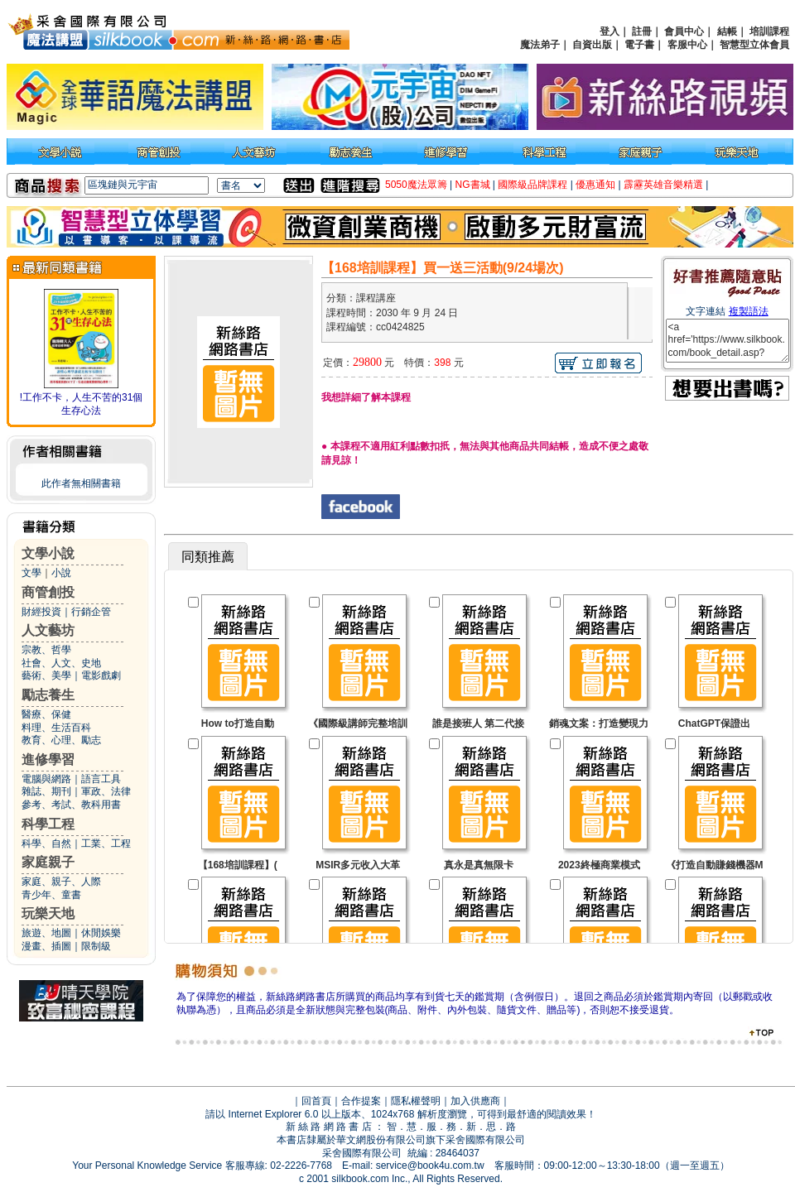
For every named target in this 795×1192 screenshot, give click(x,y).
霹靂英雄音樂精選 (663, 184)
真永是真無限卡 (478, 865)
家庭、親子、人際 (61, 881)
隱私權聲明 (416, 1101)
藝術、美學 (46, 675)
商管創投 (48, 592)
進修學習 (48, 759)
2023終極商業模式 (599, 865)
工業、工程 (106, 843)
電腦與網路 (46, 779)
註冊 (642, 31)
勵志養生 (48, 695)
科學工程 (48, 824)
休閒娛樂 (101, 933)
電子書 (639, 44)
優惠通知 (595, 184)
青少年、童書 (51, 895)
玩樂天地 (48, 913)
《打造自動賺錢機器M (715, 865)
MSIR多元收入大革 (358, 865)
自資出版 (592, 44)
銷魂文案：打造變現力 (598, 723)
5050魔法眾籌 (416, 184)
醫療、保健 (46, 714)
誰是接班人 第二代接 (478, 723)
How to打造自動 (237, 723)
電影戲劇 (101, 675)
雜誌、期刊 (46, 791)
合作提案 (361, 1101)
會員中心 (684, 31)
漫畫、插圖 (46, 946)
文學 (31, 573)
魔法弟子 (540, 44)
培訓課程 (769, 31)
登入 (609, 31)
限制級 (96, 946)
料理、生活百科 (56, 727)
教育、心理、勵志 (61, 740)
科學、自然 (46, 843)
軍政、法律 (106, 791)
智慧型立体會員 (754, 44)
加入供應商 (475, 1101)
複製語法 (748, 311)
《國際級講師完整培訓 (357, 723)
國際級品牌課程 (532, 184)
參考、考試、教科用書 (71, 804)
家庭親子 (48, 862)
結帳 (727, 31)
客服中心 (687, 44)
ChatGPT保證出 (714, 723)
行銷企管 (91, 612)
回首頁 (316, 1101)
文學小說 (48, 553)
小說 (61, 573)
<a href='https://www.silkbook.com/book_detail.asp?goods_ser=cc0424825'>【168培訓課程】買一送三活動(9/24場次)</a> (727, 341)
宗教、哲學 (46, 650)
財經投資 (41, 612)
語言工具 (101, 779)
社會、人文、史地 (61, 663)
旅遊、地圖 (46, 933)
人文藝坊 (48, 630)
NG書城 (472, 184)
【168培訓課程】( (237, 865)
